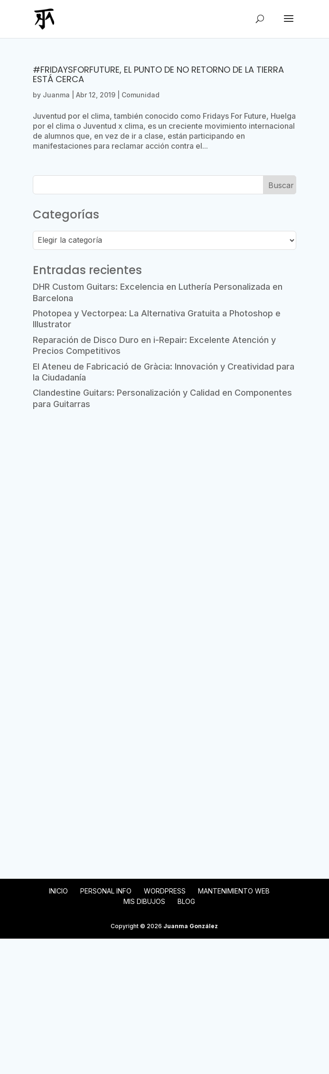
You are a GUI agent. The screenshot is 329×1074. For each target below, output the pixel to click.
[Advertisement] (164, 490)
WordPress (165, 891)
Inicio (58, 891)
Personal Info (106, 891)
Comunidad (141, 95)
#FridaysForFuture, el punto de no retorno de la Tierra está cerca (158, 74)
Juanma (56, 95)
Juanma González (190, 926)
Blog (186, 901)
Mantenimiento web (234, 891)
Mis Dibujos (144, 901)
